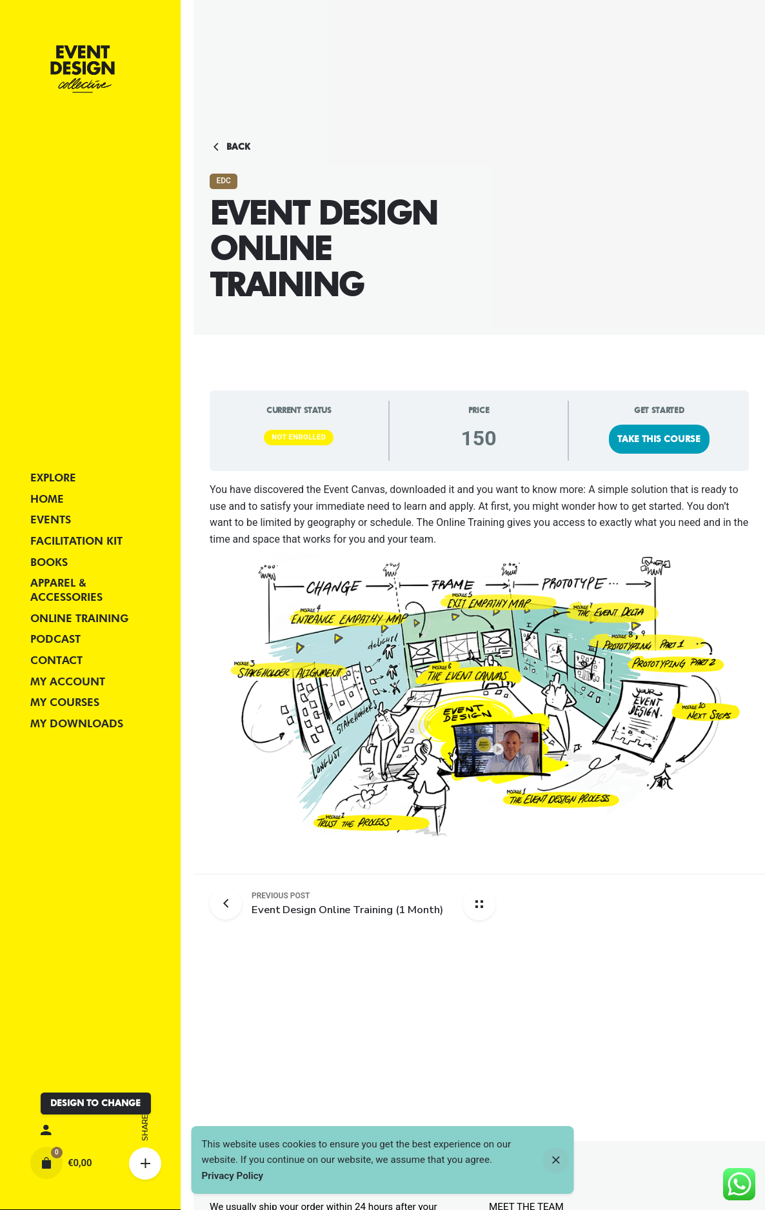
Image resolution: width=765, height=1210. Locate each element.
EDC (223, 180)
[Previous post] (231, 903)
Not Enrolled (299, 437)
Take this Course (658, 439)
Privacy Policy (233, 1176)
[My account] (90, 1130)
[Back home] (479, 904)
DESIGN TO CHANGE (95, 1103)
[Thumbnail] (82, 69)
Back (230, 147)
